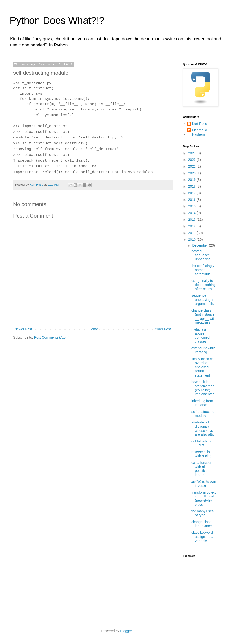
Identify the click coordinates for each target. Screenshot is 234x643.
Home (93, 329)
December (200, 245)
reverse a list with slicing (201, 454)
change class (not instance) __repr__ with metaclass (203, 316)
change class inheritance (201, 524)
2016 (192, 200)
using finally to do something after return (203, 285)
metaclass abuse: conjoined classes (200, 335)
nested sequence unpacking (201, 255)
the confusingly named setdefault (202, 270)
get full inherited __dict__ (203, 443)
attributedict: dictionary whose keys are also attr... (203, 428)
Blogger (126, 631)
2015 (192, 206)
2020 (192, 173)
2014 (192, 213)
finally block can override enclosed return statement (203, 367)
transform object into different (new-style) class (203, 498)
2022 (192, 166)
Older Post (163, 329)
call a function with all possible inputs (201, 469)
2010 (192, 239)
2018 (192, 186)
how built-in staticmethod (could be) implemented (202, 388)
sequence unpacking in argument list (202, 300)
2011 (192, 233)
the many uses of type (202, 513)
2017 (192, 193)
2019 (192, 180)
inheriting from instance (202, 403)
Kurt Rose (199, 124)
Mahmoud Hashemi (199, 132)
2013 (192, 219)
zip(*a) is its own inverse (203, 483)
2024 (192, 153)
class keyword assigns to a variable (202, 537)
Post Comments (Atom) (51, 337)
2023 (192, 160)
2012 (192, 226)
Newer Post (23, 329)
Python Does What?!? (57, 20)
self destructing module (202, 414)
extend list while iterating (203, 350)
